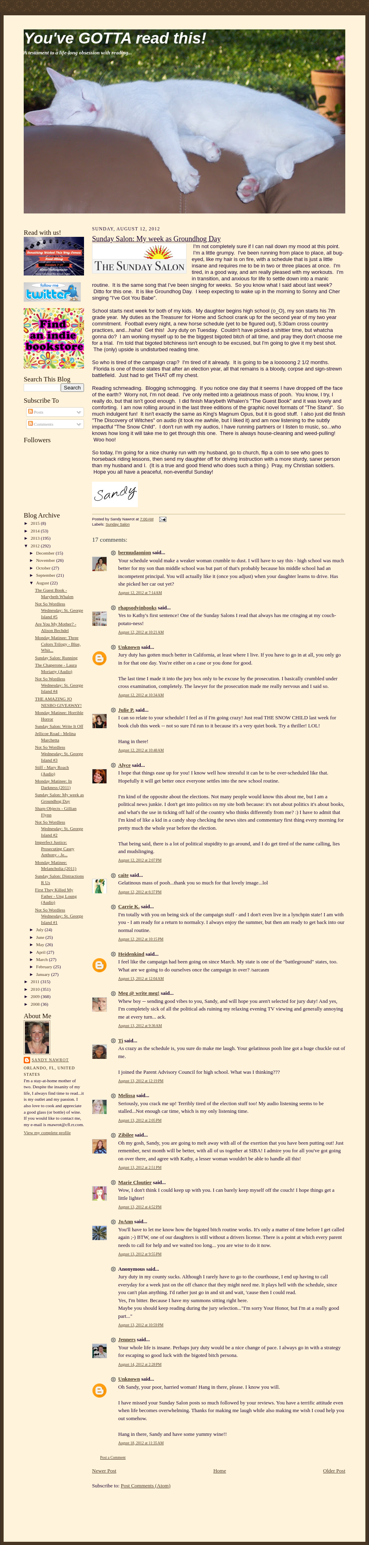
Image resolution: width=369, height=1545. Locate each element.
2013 (36, 538)
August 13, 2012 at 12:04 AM (141, 978)
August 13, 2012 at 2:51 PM (140, 1167)
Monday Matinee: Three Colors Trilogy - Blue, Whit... (58, 643)
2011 (36, 981)
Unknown (129, 647)
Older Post (334, 1471)
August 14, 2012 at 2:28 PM (140, 1364)
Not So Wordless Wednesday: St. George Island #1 (59, 916)
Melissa (126, 1095)
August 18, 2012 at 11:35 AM (141, 1443)
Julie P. (126, 710)
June (40, 937)
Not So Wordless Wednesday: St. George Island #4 (59, 685)
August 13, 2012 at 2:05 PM (140, 1120)
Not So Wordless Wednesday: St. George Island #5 (59, 610)
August (43, 582)
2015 (36, 523)
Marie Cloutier (135, 1182)
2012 (36, 545)
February (44, 966)
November (46, 560)
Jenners (126, 1339)
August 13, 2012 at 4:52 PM (140, 1207)
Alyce (124, 765)
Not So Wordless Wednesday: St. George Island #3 (59, 753)
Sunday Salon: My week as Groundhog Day (156, 239)
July (40, 929)
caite (123, 875)
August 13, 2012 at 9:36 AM (140, 1025)
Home (219, 1471)
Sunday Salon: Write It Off (59, 726)
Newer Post (104, 1471)
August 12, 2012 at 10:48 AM (141, 750)
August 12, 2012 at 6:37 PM (140, 892)
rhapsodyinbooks (137, 608)
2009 (36, 996)
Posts (35, 412)
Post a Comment (113, 1457)
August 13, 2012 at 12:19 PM (141, 1081)
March (42, 959)
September (46, 575)
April (41, 952)
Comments (40, 424)
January (43, 974)
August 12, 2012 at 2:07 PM (140, 860)
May (40, 944)
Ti (120, 1041)
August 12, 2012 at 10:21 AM (141, 632)
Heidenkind (131, 954)
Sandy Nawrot (50, 1060)
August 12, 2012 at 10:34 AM (141, 695)
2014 (36, 530)
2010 (36, 989)
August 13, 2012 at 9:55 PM (140, 1254)
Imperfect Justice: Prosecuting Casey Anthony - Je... (54, 848)
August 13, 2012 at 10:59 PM (141, 1325)
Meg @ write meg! (139, 993)
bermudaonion (134, 552)
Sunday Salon (118, 524)
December (46, 553)
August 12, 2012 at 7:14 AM (140, 592)
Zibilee (125, 1135)
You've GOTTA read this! (115, 38)
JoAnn (125, 1221)
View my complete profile (47, 1132)
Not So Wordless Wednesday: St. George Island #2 (59, 828)
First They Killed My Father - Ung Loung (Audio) (56, 896)
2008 (36, 1004)
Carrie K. (128, 906)
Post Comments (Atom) (146, 1486)
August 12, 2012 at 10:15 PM (141, 939)
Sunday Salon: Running (56, 657)
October (44, 567)
